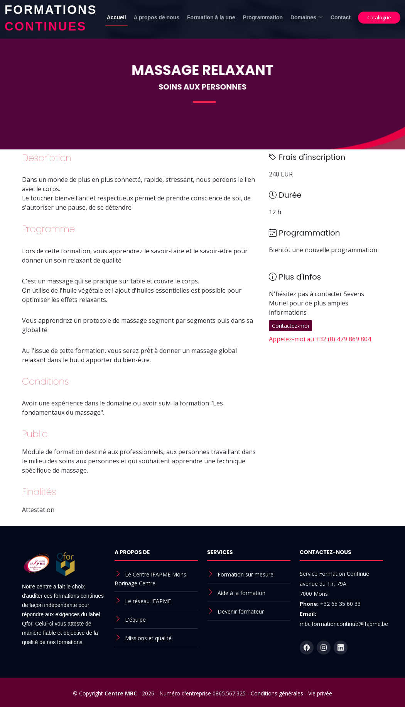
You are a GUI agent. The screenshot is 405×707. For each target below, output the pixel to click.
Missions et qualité (148, 638)
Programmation (262, 17)
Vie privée (320, 693)
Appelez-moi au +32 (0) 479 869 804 (320, 339)
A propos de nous (156, 17)
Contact (341, 17)
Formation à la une (211, 17)
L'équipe (135, 619)
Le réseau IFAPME (148, 601)
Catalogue (379, 17)
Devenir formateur (241, 611)
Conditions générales (277, 693)
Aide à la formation (241, 593)
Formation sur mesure (245, 574)
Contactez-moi (290, 325)
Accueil (116, 17)
